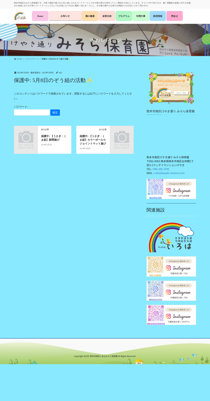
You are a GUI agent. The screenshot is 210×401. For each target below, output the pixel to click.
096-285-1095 (161, 169)
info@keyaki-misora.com (169, 173)
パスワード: (32, 110)
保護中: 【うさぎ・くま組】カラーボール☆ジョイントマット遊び (93, 140)
